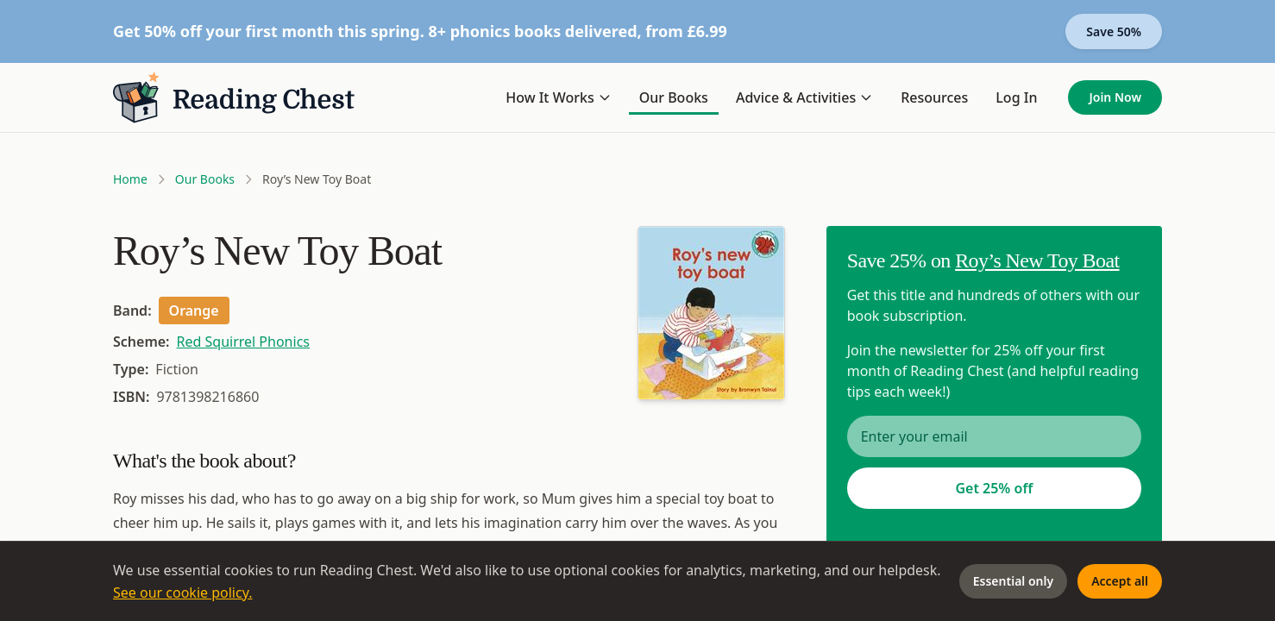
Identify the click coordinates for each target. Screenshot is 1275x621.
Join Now (1115, 97)
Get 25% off (994, 488)
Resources (934, 97)
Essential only (1013, 581)
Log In (1016, 97)
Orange (194, 310)
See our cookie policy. (183, 592)
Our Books (673, 97)
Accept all (1119, 581)
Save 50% (1113, 31)
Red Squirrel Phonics (243, 341)
